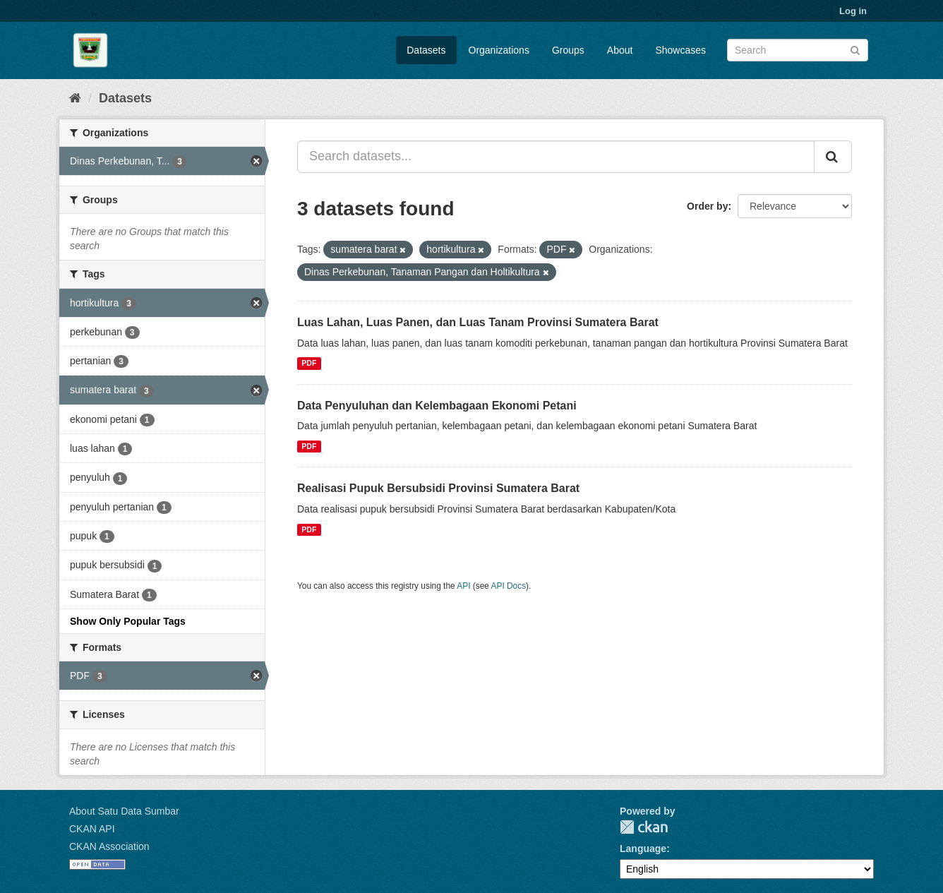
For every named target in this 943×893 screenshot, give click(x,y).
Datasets (426, 50)
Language (643, 848)
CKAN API (92, 828)
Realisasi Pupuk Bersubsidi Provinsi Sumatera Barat (438, 488)
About (620, 50)
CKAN (644, 827)
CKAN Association (109, 846)
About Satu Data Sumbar (124, 811)
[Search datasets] (797, 50)
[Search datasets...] (556, 156)
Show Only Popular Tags (128, 621)
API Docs (509, 586)
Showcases (680, 50)
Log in (853, 11)
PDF (308, 363)
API (463, 586)
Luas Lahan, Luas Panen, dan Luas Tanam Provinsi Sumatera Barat (478, 322)
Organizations (499, 50)
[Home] (75, 98)
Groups (568, 50)
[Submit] (855, 49)
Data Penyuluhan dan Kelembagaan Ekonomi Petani (437, 406)
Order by (707, 206)
